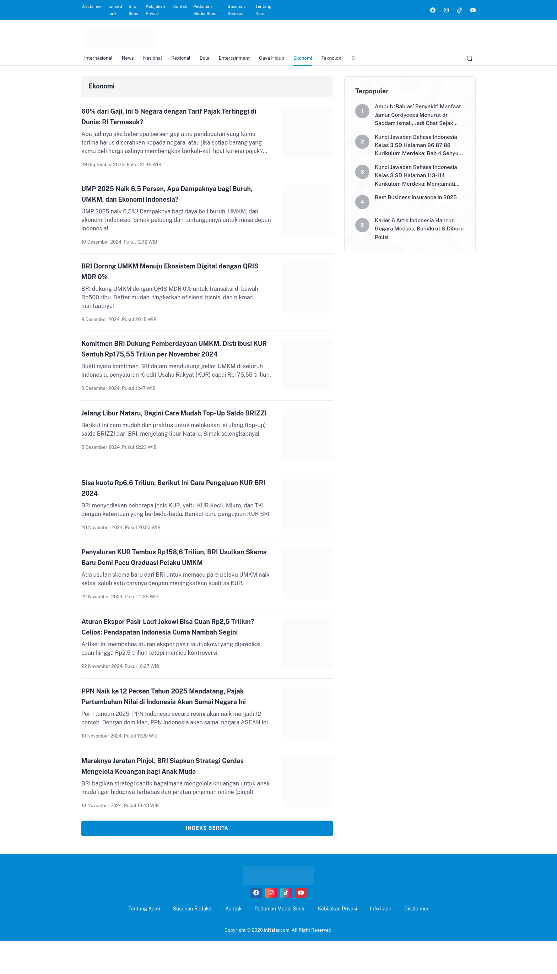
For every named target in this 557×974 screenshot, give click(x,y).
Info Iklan (133, 10)
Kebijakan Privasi (155, 10)
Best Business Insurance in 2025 (418, 207)
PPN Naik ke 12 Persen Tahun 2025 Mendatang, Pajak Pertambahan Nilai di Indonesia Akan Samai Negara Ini (173, 724)
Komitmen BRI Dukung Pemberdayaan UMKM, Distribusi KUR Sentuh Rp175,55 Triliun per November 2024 (167, 353)
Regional (186, 60)
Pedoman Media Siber (205, 10)
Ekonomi (319, 60)
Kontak (180, 6)
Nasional (156, 60)
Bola (212, 60)
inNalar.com (277, 962)
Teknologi (351, 60)
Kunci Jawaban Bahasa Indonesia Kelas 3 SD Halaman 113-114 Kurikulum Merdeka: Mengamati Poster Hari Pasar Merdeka (418, 185)
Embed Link (115, 10)
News (128, 60)
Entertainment (244, 60)
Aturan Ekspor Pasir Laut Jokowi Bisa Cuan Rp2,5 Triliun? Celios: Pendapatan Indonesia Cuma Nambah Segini (172, 647)
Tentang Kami (263, 10)
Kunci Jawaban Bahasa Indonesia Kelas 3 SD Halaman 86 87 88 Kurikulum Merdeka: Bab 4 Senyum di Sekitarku (418, 153)
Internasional (96, 60)
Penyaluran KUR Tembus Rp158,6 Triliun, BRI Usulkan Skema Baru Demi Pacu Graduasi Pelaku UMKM (171, 569)
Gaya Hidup (285, 60)
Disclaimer (91, 6)
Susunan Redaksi (236, 10)
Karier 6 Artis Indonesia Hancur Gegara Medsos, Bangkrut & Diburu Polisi (416, 239)
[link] (432, 10)
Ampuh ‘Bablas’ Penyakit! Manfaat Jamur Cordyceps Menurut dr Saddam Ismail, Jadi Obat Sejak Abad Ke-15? (416, 121)
